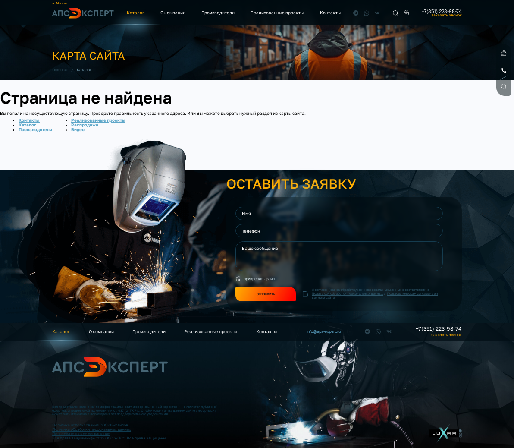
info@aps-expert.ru (324, 331)
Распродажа (84, 124)
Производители (218, 12)
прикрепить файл (259, 278)
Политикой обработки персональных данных (347, 294)
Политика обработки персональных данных (91, 429)
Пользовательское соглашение (81, 433)
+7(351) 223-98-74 (442, 11)
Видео (78, 129)
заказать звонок (446, 15)
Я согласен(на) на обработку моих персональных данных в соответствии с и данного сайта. (375, 293)
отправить (266, 293)
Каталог (135, 12)
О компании (172, 12)
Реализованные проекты (277, 12)
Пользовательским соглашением (412, 294)
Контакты (330, 12)
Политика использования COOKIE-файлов (90, 425)
